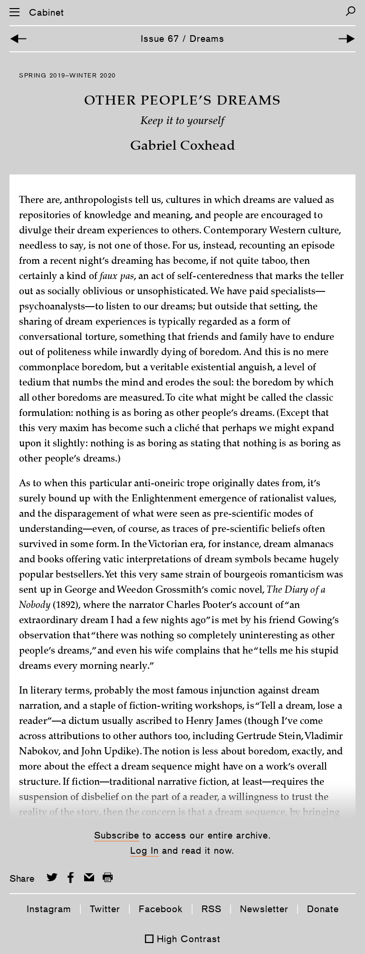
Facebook (161, 909)
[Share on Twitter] (52, 877)
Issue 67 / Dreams (182, 38)
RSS (211, 909)
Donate (323, 909)
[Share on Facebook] (71, 877)
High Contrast (189, 938)
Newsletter (264, 909)
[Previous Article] (18, 39)
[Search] (350, 11)
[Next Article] (346, 39)
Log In (144, 850)
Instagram (49, 909)
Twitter (105, 909)
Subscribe (116, 835)
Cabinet (46, 12)
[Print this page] (108, 877)
